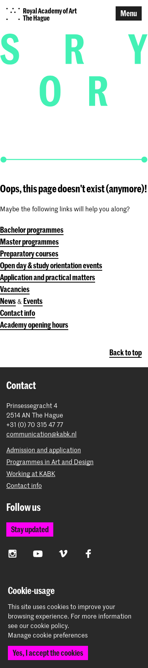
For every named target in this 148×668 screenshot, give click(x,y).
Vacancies (15, 289)
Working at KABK (30, 473)
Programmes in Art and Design (50, 461)
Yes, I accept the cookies (48, 652)
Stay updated (30, 529)
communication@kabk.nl (41, 434)
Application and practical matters (47, 277)
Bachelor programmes (32, 229)
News (8, 301)
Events (33, 301)
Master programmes (29, 241)
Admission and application (43, 449)
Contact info (17, 312)
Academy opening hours (34, 324)
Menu (128, 13)
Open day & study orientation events (51, 265)
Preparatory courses (29, 253)
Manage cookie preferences (48, 635)
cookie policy (48, 625)
